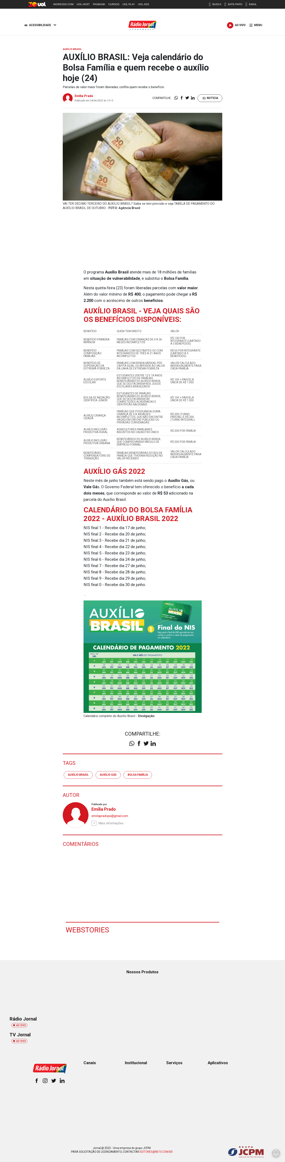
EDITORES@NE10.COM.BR (156, 1151)
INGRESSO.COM (63, 4)
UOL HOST (83, 4)
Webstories (88, 929)
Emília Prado (84, 96)
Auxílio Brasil (78, 774)
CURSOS (113, 4)
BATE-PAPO (233, 4)
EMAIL (251, 4)
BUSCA (215, 4)
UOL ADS (143, 4)
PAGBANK (99, 4)
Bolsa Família (138, 774)
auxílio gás (108, 774)
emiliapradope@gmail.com (109, 816)
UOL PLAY (129, 4)
